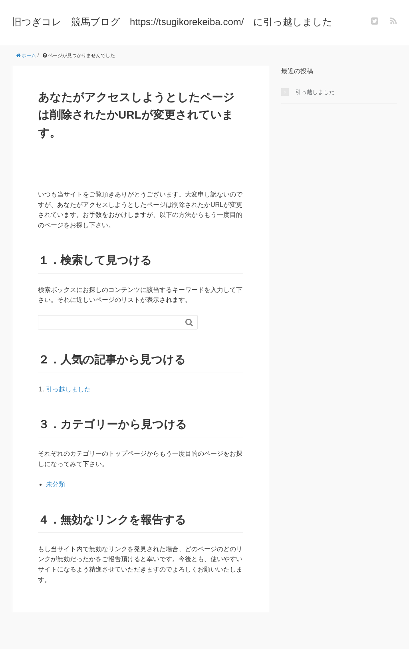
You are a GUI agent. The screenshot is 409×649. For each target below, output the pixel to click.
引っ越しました (68, 389)
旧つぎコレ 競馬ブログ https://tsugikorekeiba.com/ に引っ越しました (172, 21)
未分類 (55, 484)
